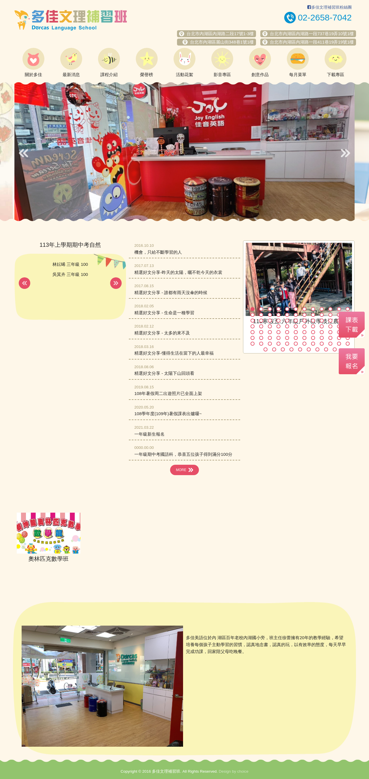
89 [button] (300, 349)
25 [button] (253, 321)
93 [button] (335, 349)
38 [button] (261, 326)
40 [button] (278, 326)
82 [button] (330, 344)
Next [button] (345, 153)
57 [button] (322, 332)
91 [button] (317, 349)
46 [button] (330, 326)
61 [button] (253, 338)
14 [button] (261, 315)
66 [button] (296, 338)
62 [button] (261, 338)
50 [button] (261, 332)
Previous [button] (23, 153)
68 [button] (313, 338)
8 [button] (313, 309)
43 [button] (304, 326)
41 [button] (287, 326)
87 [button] (283, 349)
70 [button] (330, 338)
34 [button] (330, 321)
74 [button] (261, 344)
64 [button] (278, 338)
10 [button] (330, 309)
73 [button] (253, 344)
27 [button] (270, 321)
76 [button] (278, 344)
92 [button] (326, 349)
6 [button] (296, 309)
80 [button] (313, 344)
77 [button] (287, 344)
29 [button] (287, 321)
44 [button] (313, 326)
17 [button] (287, 315)
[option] (184, 151)
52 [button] (278, 332)
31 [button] (304, 321)
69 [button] (322, 338)
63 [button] (270, 338)
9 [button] (322, 309)
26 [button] (261, 321)
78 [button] (296, 344)
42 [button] (296, 326)
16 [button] (278, 315)
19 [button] (304, 315)
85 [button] (265, 349)
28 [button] (278, 321)
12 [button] (348, 309)
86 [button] (274, 349)
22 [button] (330, 315)
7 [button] (304, 309)
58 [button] (330, 332)
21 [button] (322, 315)
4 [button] (278, 309)
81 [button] (322, 344)
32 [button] (313, 321)
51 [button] (270, 332)
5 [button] (287, 309)
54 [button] (296, 332)
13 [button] (253, 315)
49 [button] (253, 332)
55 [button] (304, 332)
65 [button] (287, 338)
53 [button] (287, 332)
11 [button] (339, 309)
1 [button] (253, 309)
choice (242, 771)
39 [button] (270, 326)
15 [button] (270, 315)
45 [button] (322, 326)
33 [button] (322, 321)
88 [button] (291, 349)
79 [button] (304, 344)
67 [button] (304, 338)
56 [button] (313, 332)
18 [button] (296, 315)
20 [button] (313, 315)
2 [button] (261, 309)
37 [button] (253, 326)
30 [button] (296, 321)
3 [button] (270, 309)
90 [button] (309, 349)
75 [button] (270, 344)
